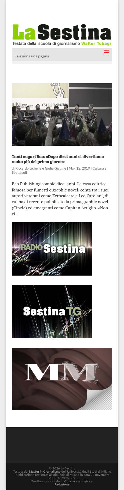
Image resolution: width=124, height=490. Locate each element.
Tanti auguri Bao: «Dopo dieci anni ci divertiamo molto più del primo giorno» (58, 159)
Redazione (61, 484)
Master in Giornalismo (44, 471)
